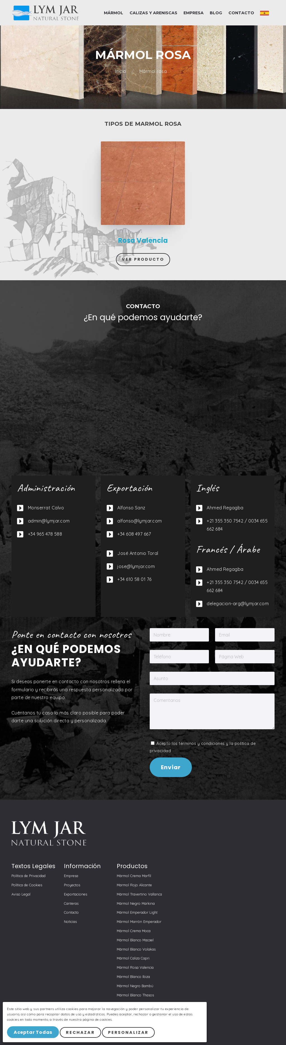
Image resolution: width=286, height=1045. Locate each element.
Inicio (121, 71)
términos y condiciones (202, 743)
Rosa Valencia (143, 240)
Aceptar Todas (33, 1032)
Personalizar (128, 1032)
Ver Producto (143, 259)
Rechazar (80, 1032)
